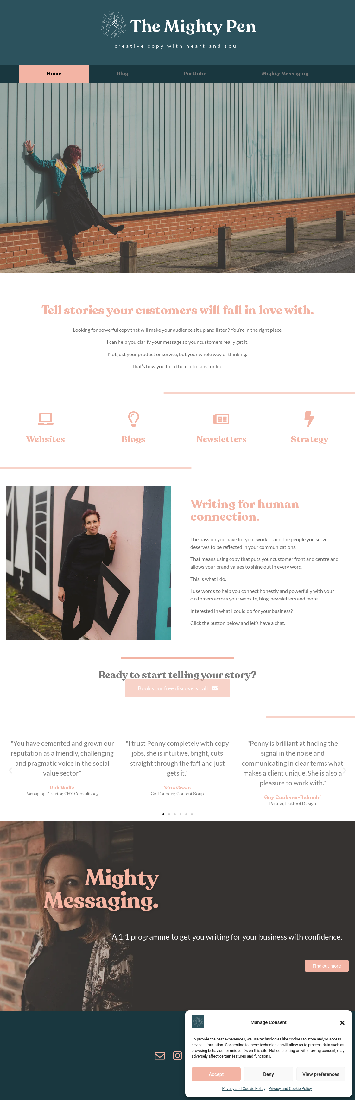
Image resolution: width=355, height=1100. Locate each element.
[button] (342, 1023)
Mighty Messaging (285, 73)
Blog (122, 73)
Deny (268, 1074)
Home (54, 73)
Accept (216, 1074)
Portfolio (195, 73)
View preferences (320, 1074)
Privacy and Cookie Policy (243, 1088)
